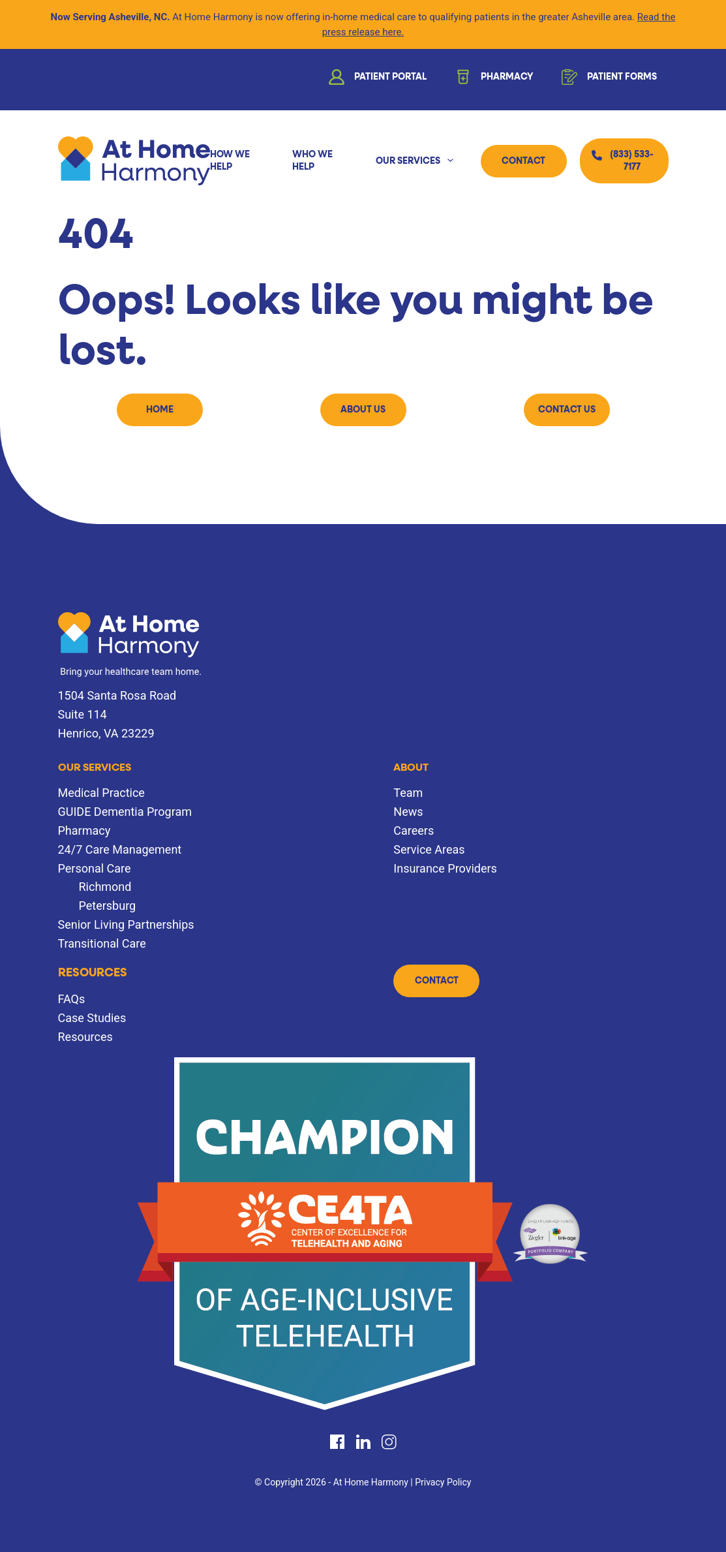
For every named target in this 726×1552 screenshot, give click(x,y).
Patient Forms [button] (608, 79)
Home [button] (160, 409)
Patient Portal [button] (376, 79)
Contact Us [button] (567, 409)
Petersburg (107, 905)
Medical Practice (101, 792)
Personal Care (94, 868)
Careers (413, 830)
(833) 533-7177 (632, 160)
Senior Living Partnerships (126, 924)
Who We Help (312, 160)
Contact (523, 161)
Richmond (105, 886)
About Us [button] (363, 409)
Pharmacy (84, 830)
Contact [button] (437, 981)
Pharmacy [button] (493, 79)
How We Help (230, 160)
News (408, 811)
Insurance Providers (445, 868)
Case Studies (92, 1018)
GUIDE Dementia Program (125, 811)
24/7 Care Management (120, 849)
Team (408, 792)
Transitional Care (102, 943)
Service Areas (428, 849)
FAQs (71, 999)
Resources (92, 973)
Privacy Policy (443, 1482)
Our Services (408, 161)
